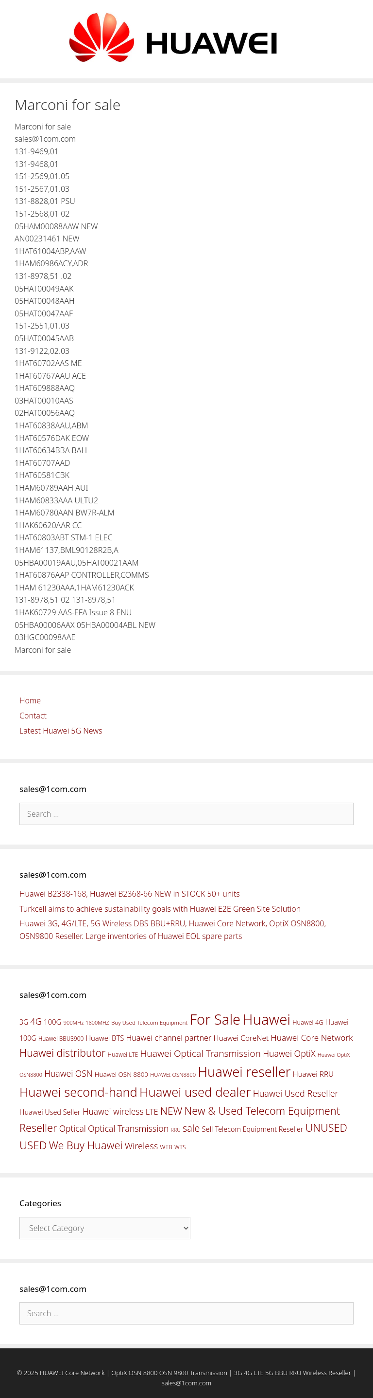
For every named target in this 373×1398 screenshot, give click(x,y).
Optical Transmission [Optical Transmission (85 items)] (128, 1128)
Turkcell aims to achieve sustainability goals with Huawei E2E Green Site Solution (160, 908)
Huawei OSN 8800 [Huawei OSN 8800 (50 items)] (121, 1074)
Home (30, 700)
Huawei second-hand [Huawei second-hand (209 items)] (78, 1092)
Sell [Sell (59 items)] (207, 1129)
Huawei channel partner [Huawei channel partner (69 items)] (168, 1037)
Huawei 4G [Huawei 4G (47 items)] (307, 1022)
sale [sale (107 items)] (191, 1128)
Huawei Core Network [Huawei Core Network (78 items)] (312, 1037)
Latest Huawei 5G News (60, 730)
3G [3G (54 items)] (23, 1022)
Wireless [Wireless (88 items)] (141, 1146)
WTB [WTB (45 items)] (166, 1147)
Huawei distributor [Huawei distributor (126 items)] (62, 1053)
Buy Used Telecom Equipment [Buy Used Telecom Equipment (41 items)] (149, 1022)
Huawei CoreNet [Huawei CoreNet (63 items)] (241, 1038)
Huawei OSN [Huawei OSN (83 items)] (68, 1073)
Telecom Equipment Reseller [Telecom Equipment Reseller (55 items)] (259, 1129)
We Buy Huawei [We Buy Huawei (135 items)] (86, 1145)
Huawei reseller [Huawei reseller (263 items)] (244, 1072)
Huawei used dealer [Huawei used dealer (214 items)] (195, 1092)
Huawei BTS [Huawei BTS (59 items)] (104, 1038)
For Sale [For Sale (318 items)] (214, 1019)
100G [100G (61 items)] (52, 1022)
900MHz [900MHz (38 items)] (74, 1022)
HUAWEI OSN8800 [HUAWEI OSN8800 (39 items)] (173, 1074)
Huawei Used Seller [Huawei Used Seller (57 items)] (50, 1112)
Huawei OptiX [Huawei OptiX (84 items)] (289, 1053)
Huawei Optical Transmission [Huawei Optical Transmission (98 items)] (200, 1053)
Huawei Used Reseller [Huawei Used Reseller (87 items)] (296, 1093)
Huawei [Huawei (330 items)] (266, 1019)
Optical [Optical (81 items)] (72, 1128)
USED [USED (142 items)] (33, 1145)
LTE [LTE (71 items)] (152, 1111)
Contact (33, 715)
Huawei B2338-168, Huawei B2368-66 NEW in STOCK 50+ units (129, 893)
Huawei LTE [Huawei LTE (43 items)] (123, 1054)
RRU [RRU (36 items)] (175, 1129)
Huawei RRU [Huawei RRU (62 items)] (313, 1074)
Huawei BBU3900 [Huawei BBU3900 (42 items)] (61, 1038)
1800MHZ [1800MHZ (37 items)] (97, 1022)
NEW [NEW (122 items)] (171, 1111)
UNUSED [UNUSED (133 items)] (326, 1128)
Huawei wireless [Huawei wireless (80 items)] (113, 1111)
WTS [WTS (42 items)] (180, 1147)
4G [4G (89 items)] (35, 1021)
